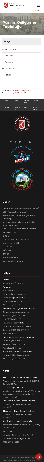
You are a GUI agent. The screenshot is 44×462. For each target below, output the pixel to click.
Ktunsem (8, 107)
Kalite (25, 107)
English (37, 10)
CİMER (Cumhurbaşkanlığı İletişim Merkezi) (21, 208)
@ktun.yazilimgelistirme (22, 90)
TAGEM (6, 254)
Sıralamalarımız (9, 232)
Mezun (17, 101)
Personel (9, 62)
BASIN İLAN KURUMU (11, 257)
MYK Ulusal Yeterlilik (11, 243)
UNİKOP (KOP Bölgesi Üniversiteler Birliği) (20, 228)
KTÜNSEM (7, 250)
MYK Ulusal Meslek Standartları (16, 239)
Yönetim (9, 55)
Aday (6, 101)
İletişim (8, 75)
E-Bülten (35, 101)
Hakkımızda (10, 49)
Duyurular (9, 68)
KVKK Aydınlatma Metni (13, 261)
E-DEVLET (6, 236)
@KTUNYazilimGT (19, 93)
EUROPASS (7, 246)
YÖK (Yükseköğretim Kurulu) (15, 212)
